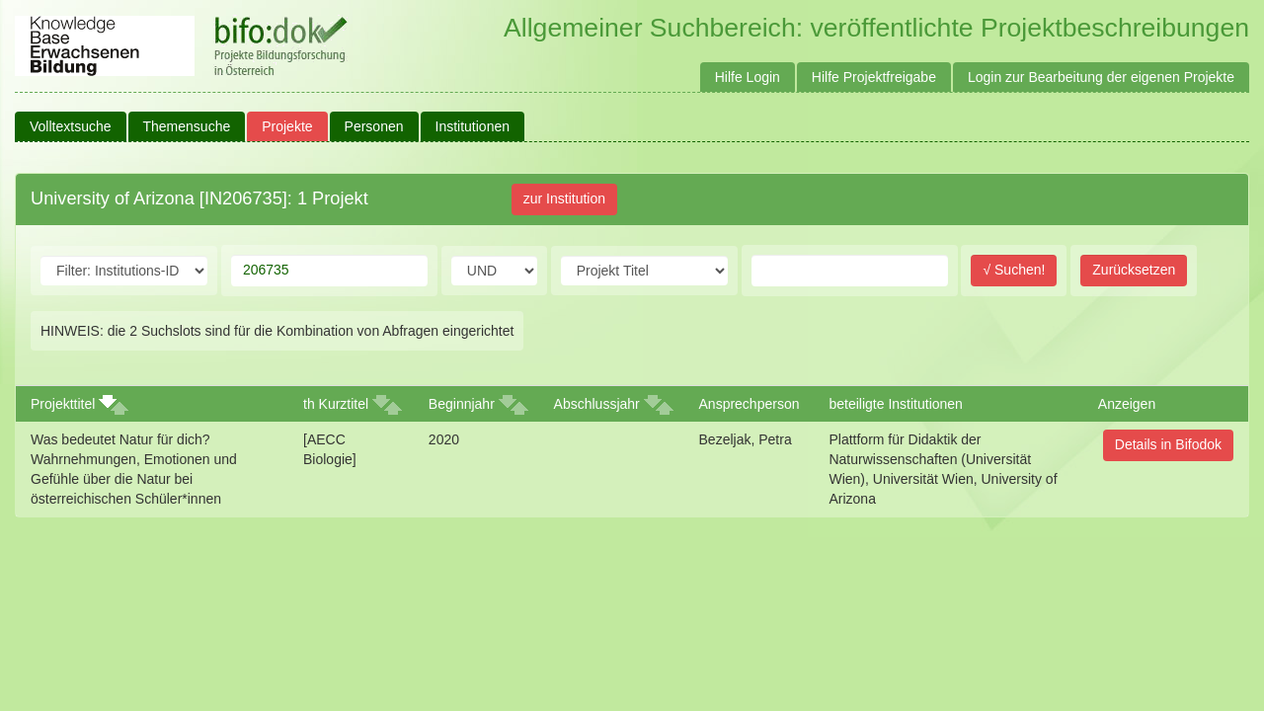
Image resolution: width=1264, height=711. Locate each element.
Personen (374, 126)
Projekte (287, 126)
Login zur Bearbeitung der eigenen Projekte (1101, 77)
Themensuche (187, 126)
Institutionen (473, 126)
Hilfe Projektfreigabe (874, 77)
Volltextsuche (71, 126)
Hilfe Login (747, 77)
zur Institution (564, 198)
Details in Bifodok (1168, 444)
